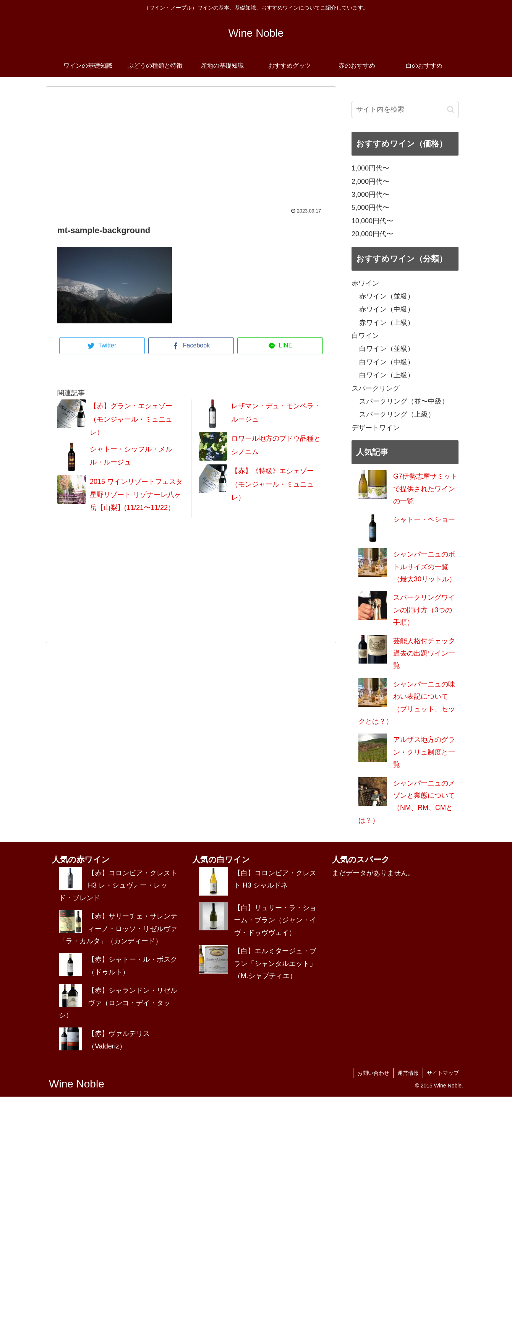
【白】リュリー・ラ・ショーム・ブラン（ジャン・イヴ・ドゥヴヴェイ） (275, 920)
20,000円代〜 (372, 234)
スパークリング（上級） (397, 414)
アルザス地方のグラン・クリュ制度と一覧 (424, 752)
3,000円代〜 (370, 194)
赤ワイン (365, 283)
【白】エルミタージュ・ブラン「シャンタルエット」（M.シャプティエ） (275, 963)
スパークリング (376, 388)
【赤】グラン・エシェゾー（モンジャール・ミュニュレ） (131, 419)
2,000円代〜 (370, 181)
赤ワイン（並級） (386, 296)
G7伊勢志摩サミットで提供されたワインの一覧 (425, 488)
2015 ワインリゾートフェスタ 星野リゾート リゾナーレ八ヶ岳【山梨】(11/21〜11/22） (136, 494)
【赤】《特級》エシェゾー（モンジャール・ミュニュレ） (272, 484)
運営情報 (408, 1073)
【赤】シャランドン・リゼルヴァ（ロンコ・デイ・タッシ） (118, 1003)
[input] (405, 109)
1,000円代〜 (370, 168)
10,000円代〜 (372, 221)
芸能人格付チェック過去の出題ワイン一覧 (424, 653)
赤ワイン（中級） (386, 309)
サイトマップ (443, 1073)
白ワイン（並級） (386, 348)
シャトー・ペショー (424, 519)
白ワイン (365, 335)
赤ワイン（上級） (386, 322)
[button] (450, 109)
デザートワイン (376, 428)
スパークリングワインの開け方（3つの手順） (424, 610)
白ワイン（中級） (386, 362)
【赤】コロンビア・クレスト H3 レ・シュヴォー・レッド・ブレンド (118, 885)
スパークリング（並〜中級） (404, 401)
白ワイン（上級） (386, 375)
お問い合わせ (373, 1073)
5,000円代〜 (370, 207)
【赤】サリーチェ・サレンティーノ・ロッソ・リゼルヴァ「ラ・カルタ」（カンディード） (118, 928)
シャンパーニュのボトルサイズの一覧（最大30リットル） (424, 566)
